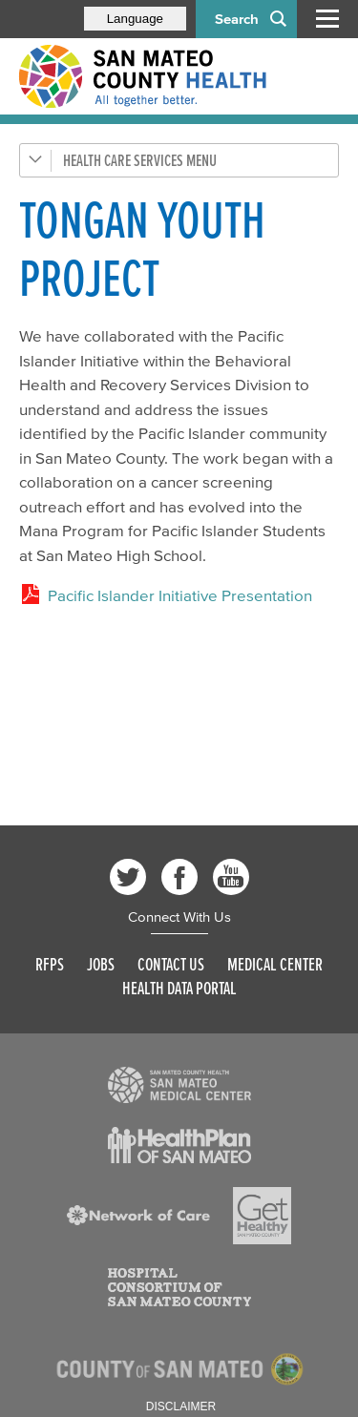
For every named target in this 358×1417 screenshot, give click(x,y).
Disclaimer (181, 1406)
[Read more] (179, 1085)
